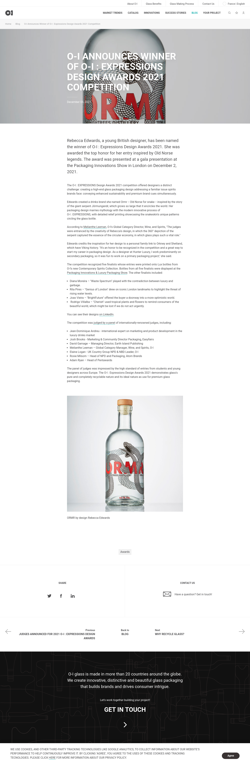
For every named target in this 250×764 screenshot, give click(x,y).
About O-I (132, 3)
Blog (195, 12)
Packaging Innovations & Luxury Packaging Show (97, 272)
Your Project (212, 12)
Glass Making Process (182, 3)
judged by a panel (104, 322)
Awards (125, 551)
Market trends (112, 12)
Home (8, 24)
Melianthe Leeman (94, 227)
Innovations (152, 12)
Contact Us (208, 3)
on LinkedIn (106, 314)
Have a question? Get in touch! (187, 594)
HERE (52, 757)
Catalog (133, 12)
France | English (234, 3)
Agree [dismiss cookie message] (230, 755)
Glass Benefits (153, 3)
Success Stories (175, 12)
